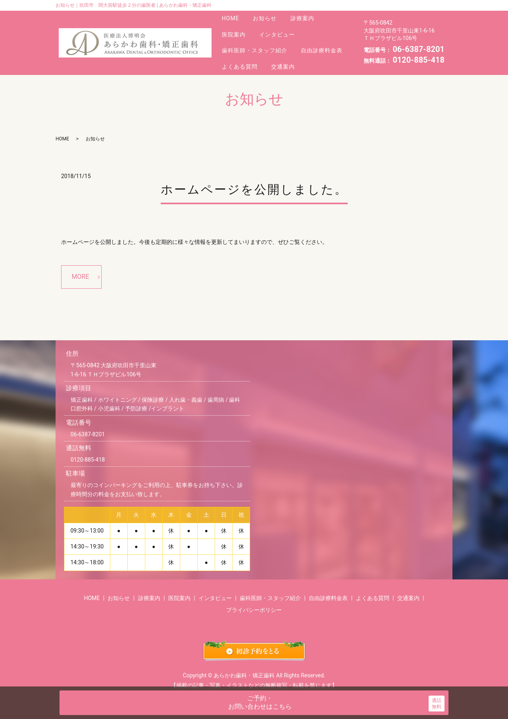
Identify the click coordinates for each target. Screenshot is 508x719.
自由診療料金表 (326, 40)
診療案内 (309, 16)
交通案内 (288, 51)
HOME (232, 16)
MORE (80, 260)
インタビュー (282, 28)
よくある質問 (241, 51)
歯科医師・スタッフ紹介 (256, 40)
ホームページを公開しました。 (254, 173)
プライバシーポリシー (254, 593)
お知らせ (269, 16)
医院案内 (235, 28)
